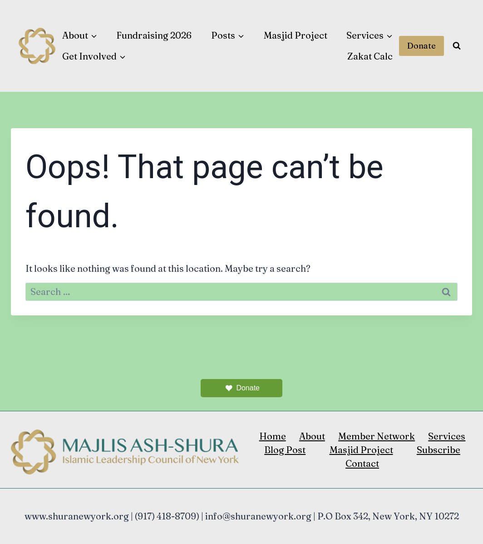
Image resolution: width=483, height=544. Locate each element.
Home (272, 436)
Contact (362, 463)
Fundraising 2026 (154, 35)
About (312, 436)
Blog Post (285, 449)
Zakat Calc (370, 56)
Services (446, 436)
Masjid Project (295, 35)
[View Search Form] (456, 46)
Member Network (376, 436)
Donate (421, 45)
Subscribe (438, 449)
